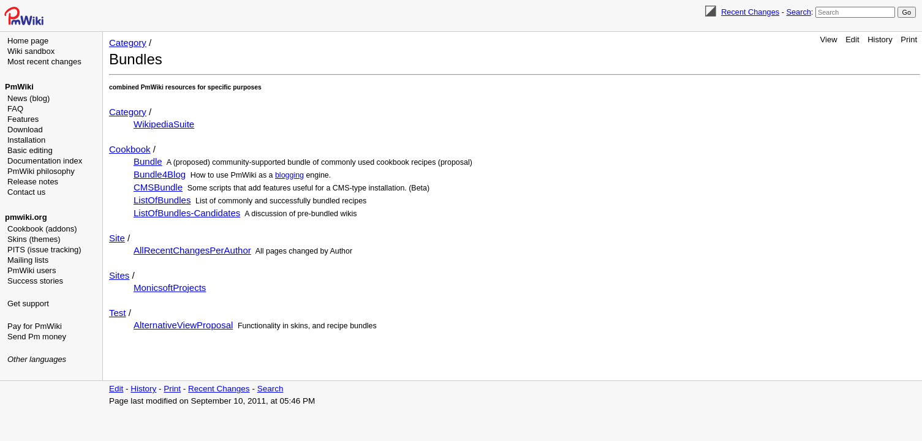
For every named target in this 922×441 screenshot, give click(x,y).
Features (23, 119)
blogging (289, 175)
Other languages (36, 359)
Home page (27, 40)
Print (909, 39)
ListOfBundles (162, 200)
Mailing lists (27, 260)
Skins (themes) (34, 239)
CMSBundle (158, 187)
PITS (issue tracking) (44, 249)
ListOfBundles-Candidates (187, 213)
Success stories (35, 280)
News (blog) (28, 98)
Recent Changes (750, 12)
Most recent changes (44, 61)
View (828, 39)
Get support (28, 303)
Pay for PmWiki (34, 326)
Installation (26, 140)
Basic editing (30, 150)
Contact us (26, 192)
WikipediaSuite (164, 124)
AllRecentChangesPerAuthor (192, 250)
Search (798, 12)
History (879, 39)
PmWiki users (31, 270)
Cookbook (130, 149)
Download (25, 129)
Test (117, 312)
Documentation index (44, 160)
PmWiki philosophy (41, 171)
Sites (119, 275)
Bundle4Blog (160, 174)
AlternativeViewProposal (183, 325)
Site (117, 238)
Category (127, 42)
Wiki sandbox (31, 51)
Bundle (148, 161)
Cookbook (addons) (42, 228)
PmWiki (19, 86)
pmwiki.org (26, 217)
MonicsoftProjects (170, 287)
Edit (852, 39)
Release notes (32, 181)
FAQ (15, 108)
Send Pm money (36, 336)
